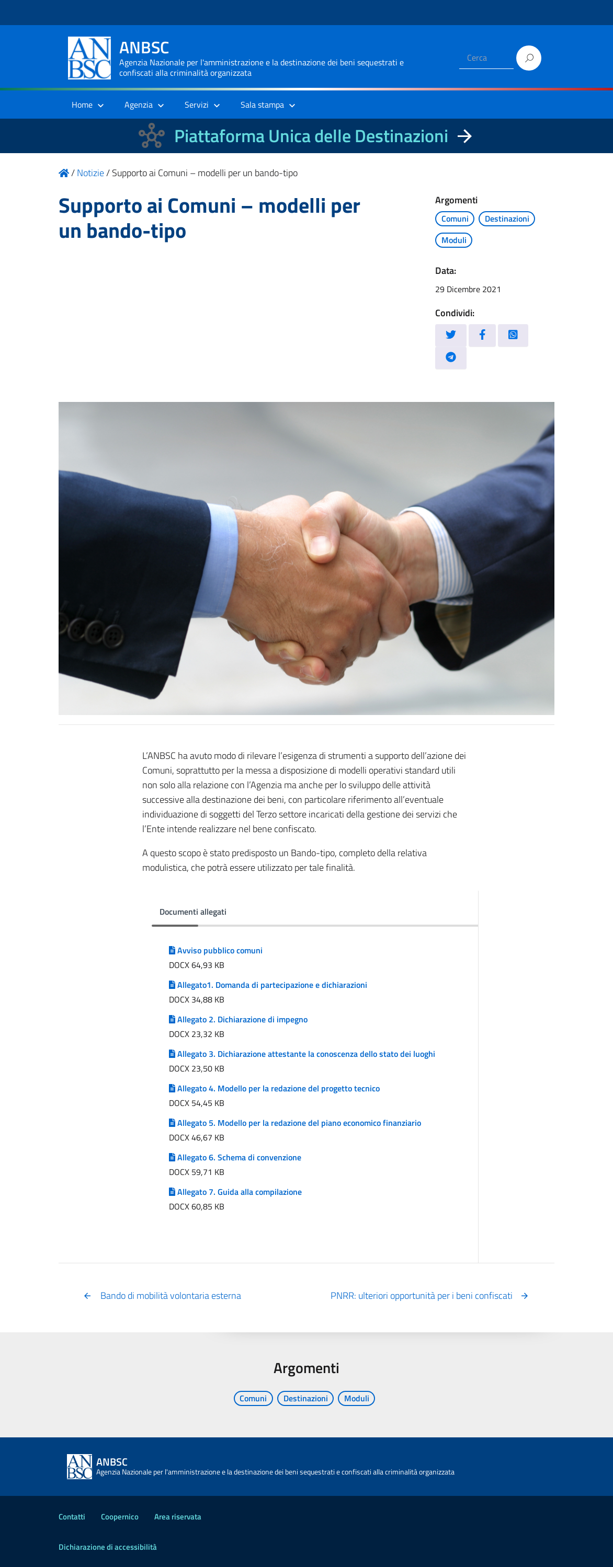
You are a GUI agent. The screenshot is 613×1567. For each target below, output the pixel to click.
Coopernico (120, 1517)
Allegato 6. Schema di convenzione (235, 1157)
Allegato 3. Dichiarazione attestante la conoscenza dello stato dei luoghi (302, 1053)
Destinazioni (507, 218)
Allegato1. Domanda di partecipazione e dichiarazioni (268, 984)
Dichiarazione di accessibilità (108, 1547)
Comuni (455, 218)
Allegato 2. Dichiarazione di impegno (238, 1019)
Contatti (72, 1517)
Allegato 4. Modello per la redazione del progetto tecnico (274, 1088)
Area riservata (177, 1517)
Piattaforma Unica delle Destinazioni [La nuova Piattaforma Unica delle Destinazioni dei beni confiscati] (311, 135)
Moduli (454, 240)
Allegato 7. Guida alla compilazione (235, 1191)
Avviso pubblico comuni (216, 950)
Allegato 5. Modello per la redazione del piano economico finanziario (295, 1122)
